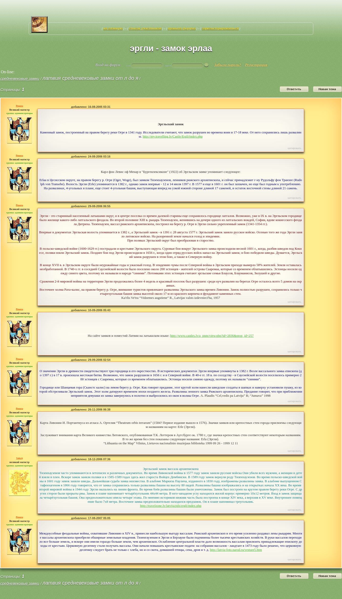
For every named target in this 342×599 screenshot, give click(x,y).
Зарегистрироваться (220, 28)
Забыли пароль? (227, 65)
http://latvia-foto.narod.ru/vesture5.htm (236, 550)
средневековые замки (19, 78)
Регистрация (256, 65)
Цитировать (294, 148)
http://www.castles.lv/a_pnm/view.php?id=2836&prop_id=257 (212, 336)
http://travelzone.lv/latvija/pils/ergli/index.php (170, 506)
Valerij (19, 458)
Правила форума (182, 28)
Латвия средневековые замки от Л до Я (90, 78)
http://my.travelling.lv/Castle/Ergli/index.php (172, 136)
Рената (19, 105)
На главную (113, 28)
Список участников (145, 28)
